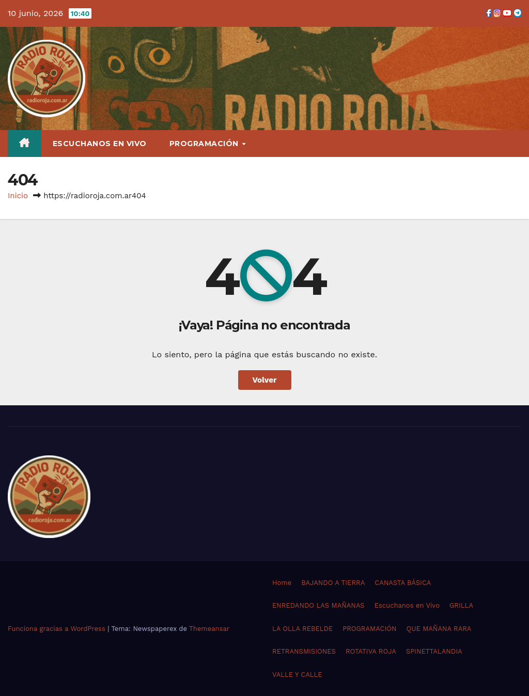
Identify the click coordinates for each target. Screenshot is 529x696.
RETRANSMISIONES (304, 651)
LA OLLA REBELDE (302, 628)
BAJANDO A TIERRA (333, 583)
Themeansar (209, 628)
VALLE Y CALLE (297, 674)
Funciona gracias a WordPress (57, 628)
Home (281, 583)
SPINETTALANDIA (434, 651)
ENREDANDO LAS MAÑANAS (318, 605)
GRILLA (461, 605)
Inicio (18, 195)
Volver (265, 380)
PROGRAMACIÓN (205, 143)
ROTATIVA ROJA (371, 651)
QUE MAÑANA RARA (439, 628)
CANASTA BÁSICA (403, 583)
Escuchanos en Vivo (100, 143)
